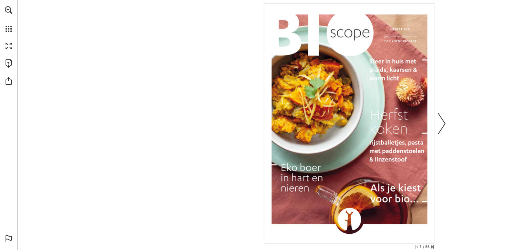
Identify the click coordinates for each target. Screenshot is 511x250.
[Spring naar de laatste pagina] (432, 247)
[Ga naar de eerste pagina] (416, 247)
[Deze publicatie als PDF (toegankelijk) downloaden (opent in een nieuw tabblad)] (8, 63)
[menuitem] (8, 19)
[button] (8, 10)
